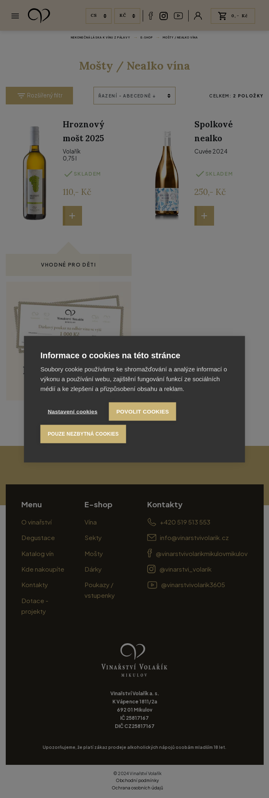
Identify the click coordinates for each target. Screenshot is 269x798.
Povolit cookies (142, 411)
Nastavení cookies (72, 411)
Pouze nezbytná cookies (83, 434)
